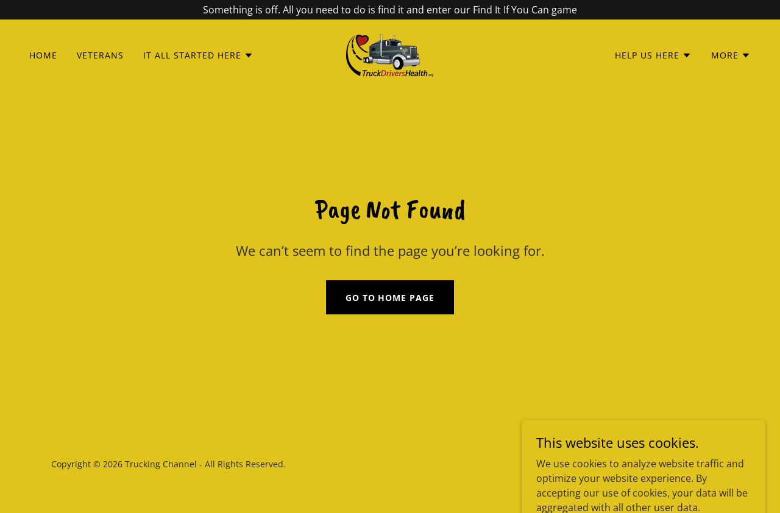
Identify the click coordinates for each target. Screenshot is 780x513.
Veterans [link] (100, 55)
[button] (198, 55)
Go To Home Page (390, 297)
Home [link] (43, 55)
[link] (389, 54)
